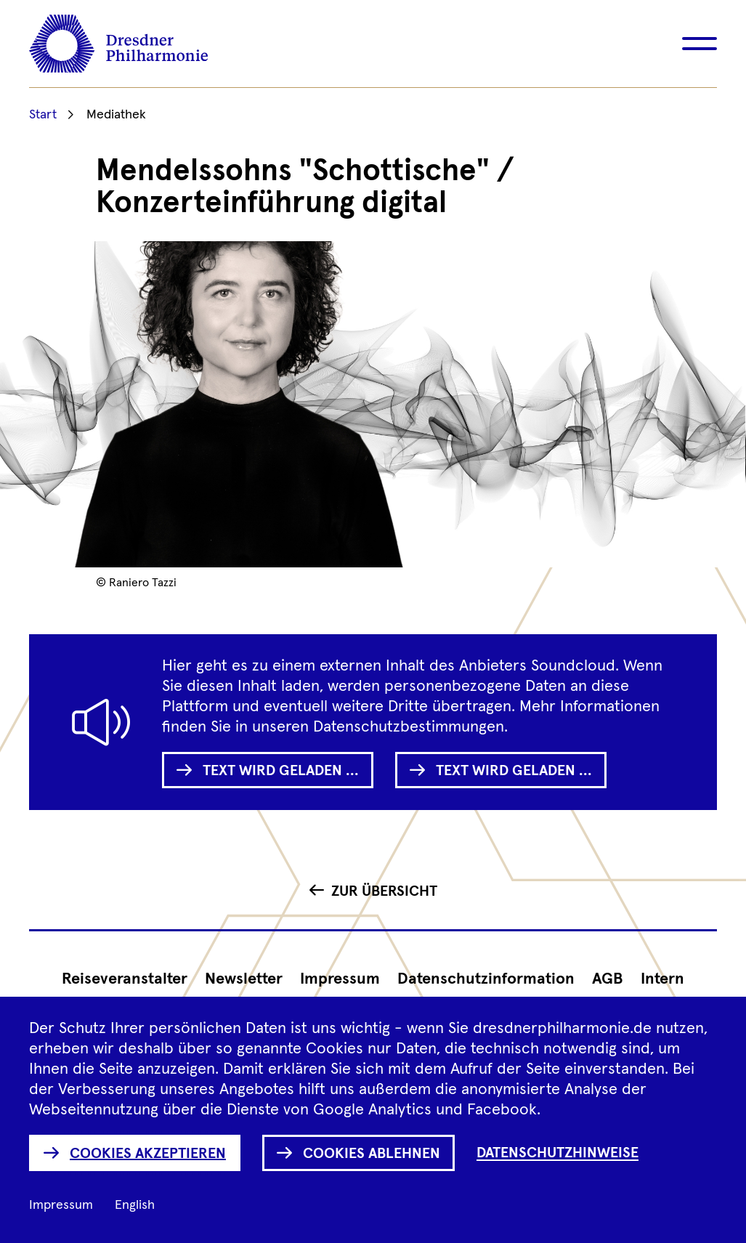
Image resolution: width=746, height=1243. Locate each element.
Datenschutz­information (486, 979)
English (135, 1205)
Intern (662, 979)
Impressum (340, 979)
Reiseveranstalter (124, 979)
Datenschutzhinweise (557, 1153)
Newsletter (244, 979)
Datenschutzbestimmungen (408, 727)
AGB (607, 979)
